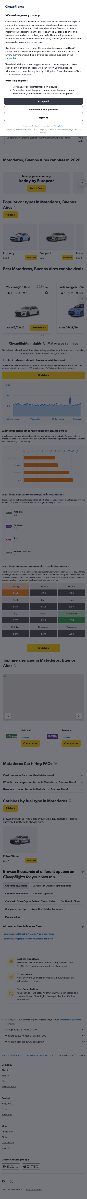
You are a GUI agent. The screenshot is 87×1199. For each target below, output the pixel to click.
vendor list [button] (10, 58)
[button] (43, 101)
